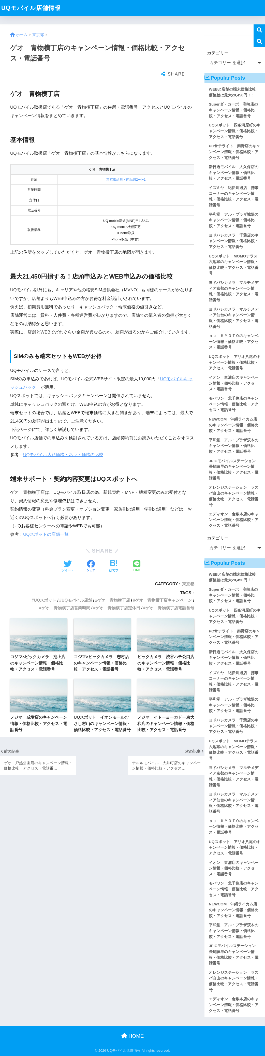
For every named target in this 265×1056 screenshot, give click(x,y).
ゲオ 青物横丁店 (113, 587)
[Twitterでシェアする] (68, 554)
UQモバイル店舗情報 (31, 8)
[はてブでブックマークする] (113, 554)
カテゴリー (218, 53)
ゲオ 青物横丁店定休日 (117, 595)
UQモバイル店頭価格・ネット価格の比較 (63, 442)
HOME (132, 1036)
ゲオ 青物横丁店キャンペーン (163, 587)
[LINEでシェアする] (136, 554)
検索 (259, 30)
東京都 (188, 571)
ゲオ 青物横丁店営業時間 (65, 595)
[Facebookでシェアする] (90, 554)
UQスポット (45, 587)
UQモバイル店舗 (77, 587)
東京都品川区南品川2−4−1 (126, 167)
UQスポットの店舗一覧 (46, 521)
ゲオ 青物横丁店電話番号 (169, 595)
